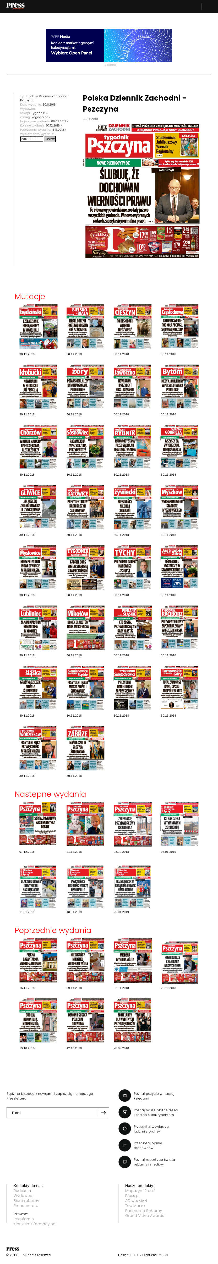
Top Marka (135, 1205)
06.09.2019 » (59, 121)
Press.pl (132, 1195)
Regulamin (24, 1219)
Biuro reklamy (26, 1200)
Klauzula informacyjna (35, 1224)
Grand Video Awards (144, 1215)
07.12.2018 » (54, 125)
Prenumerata (26, 1205)
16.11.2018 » (59, 130)
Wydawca (23, 1195)
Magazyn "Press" (140, 1190)
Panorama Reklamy (143, 1210)
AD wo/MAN (136, 1200)
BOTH (135, 1255)
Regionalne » (41, 117)
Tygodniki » (39, 113)
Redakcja (22, 1190)
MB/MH (164, 1255)
